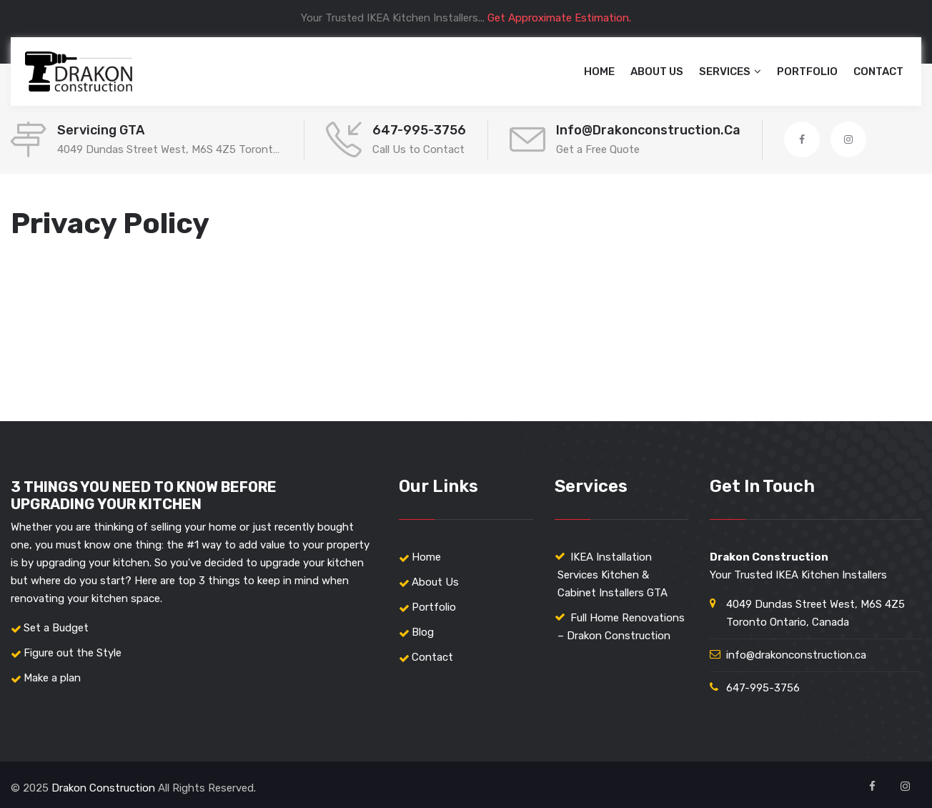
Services (724, 71)
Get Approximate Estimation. (559, 17)
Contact (878, 71)
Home (599, 71)
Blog (423, 632)
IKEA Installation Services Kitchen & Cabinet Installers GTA (612, 575)
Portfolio (807, 71)
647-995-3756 (419, 130)
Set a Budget (56, 627)
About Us (656, 71)
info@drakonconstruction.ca (648, 130)
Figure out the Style (73, 652)
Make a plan (52, 677)
